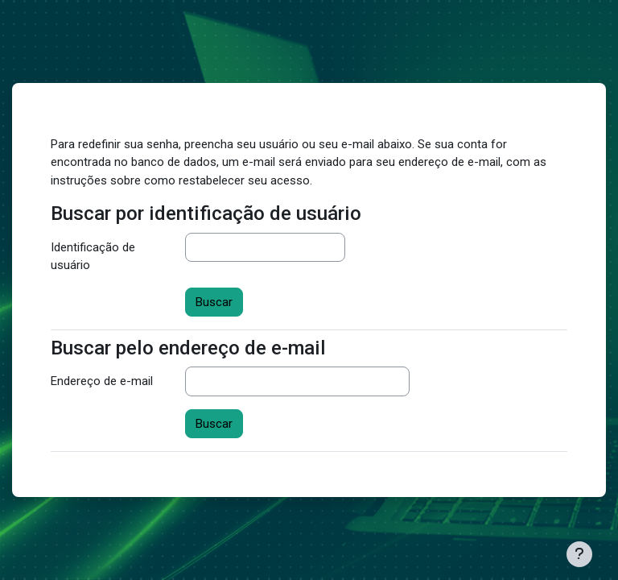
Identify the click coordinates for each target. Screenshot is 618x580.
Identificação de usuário (93, 256)
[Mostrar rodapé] (579, 554)
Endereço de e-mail (102, 381)
